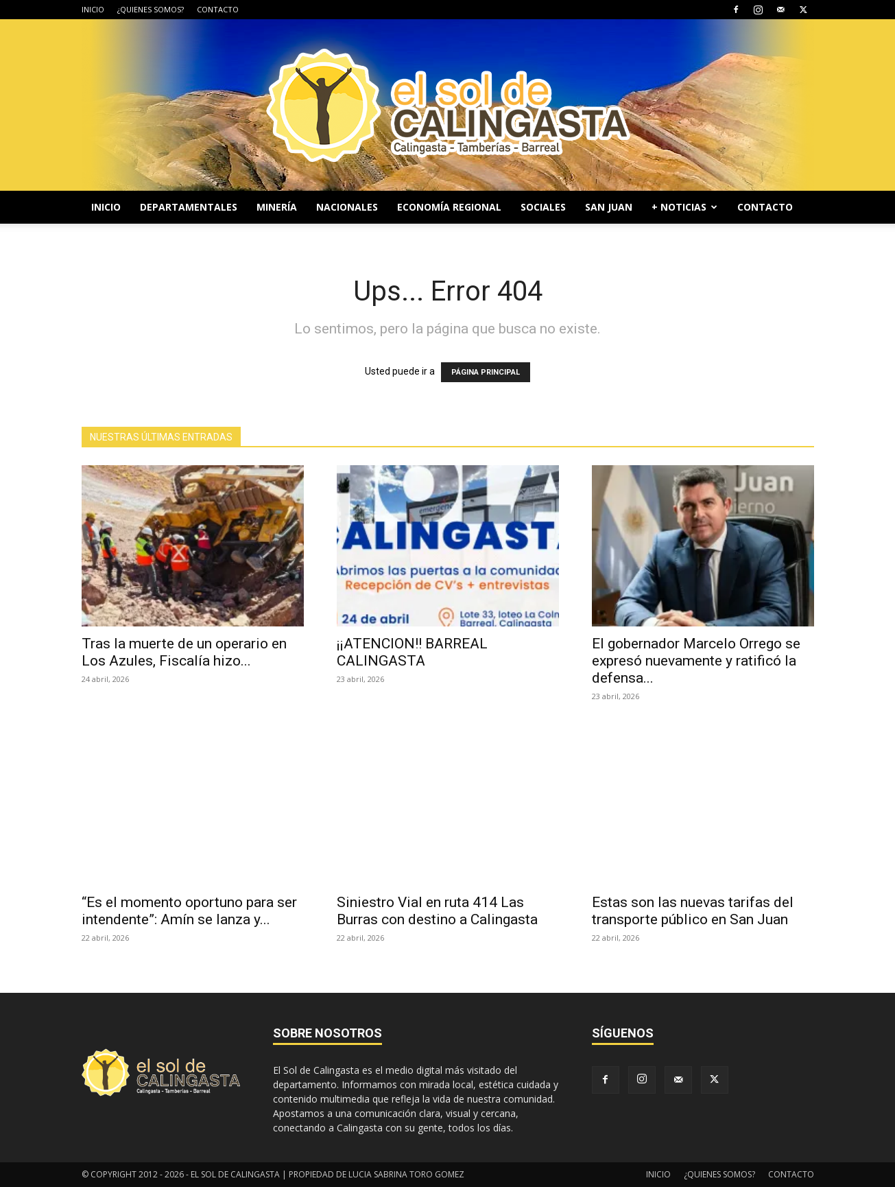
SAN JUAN (608, 206)
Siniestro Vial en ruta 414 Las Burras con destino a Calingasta (437, 911)
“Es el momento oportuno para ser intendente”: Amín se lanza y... (189, 911)
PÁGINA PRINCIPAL (485, 372)
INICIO (93, 9)
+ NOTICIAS (684, 206)
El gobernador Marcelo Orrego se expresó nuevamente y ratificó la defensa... (696, 660)
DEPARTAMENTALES (188, 206)
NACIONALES (347, 206)
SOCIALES (543, 206)
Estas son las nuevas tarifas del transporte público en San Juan (692, 911)
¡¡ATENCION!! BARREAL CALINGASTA (412, 652)
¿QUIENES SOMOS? (150, 9)
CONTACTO (218, 9)
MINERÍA (276, 206)
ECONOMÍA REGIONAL (449, 206)
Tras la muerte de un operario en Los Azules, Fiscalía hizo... (184, 652)
